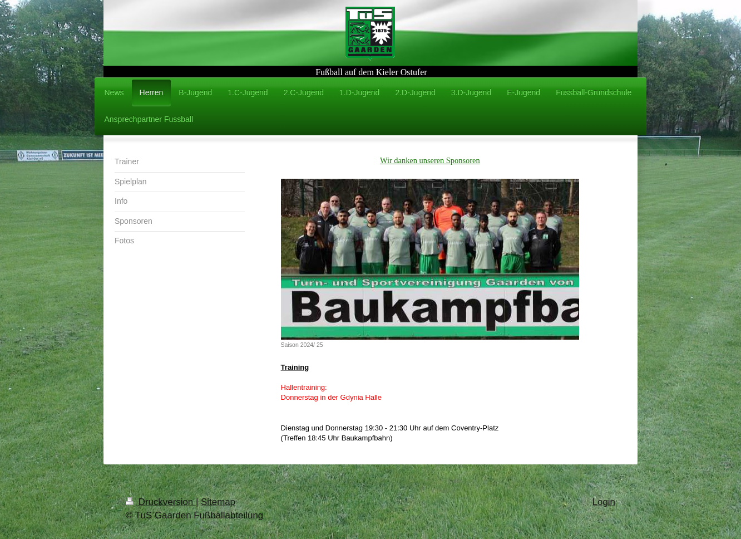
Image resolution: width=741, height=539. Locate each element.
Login (603, 502)
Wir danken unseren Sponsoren (430, 160)
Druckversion (161, 502)
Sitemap (218, 502)
